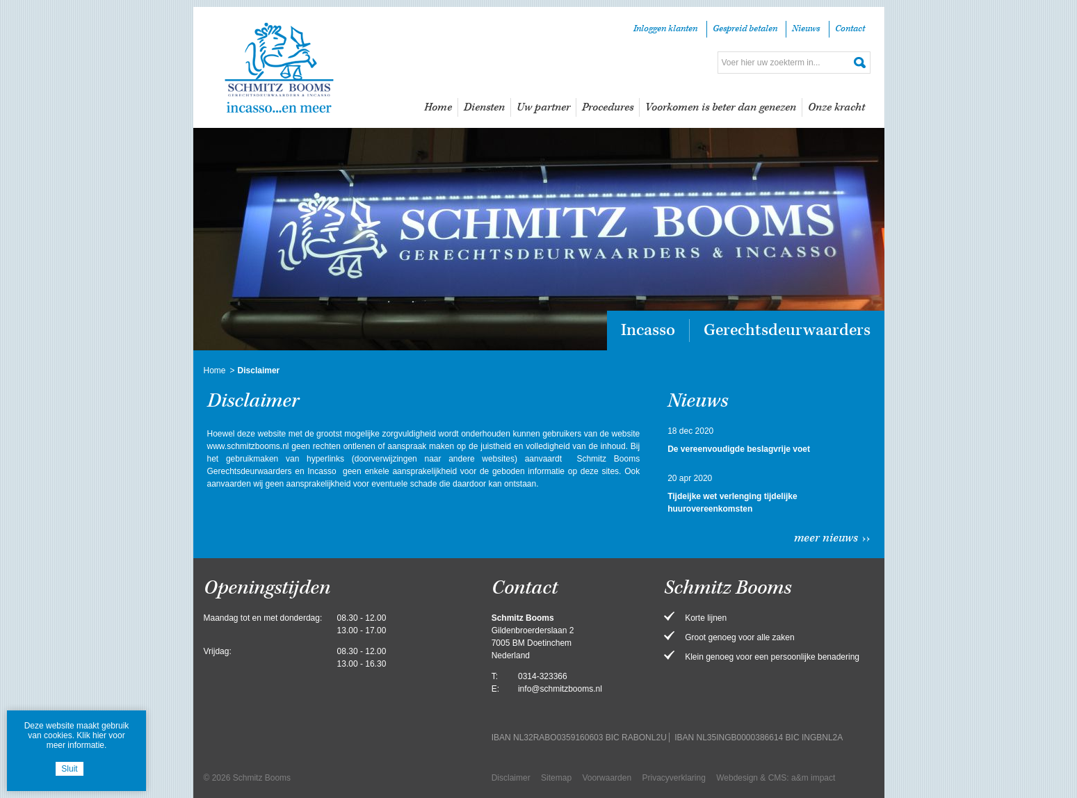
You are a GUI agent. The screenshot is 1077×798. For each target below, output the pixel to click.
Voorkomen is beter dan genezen (720, 107)
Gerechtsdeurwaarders (787, 330)
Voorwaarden (606, 778)
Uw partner (543, 107)
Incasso (648, 330)
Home (438, 107)
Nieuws (806, 29)
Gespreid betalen (745, 29)
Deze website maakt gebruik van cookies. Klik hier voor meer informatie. (76, 735)
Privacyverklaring (673, 778)
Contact (850, 29)
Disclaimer (511, 778)
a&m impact (813, 778)
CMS (777, 778)
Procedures (607, 107)
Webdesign (737, 778)
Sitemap (556, 778)
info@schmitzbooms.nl (560, 689)
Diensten (484, 107)
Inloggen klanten (665, 29)
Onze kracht (836, 107)
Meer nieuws (826, 538)
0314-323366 (542, 676)
